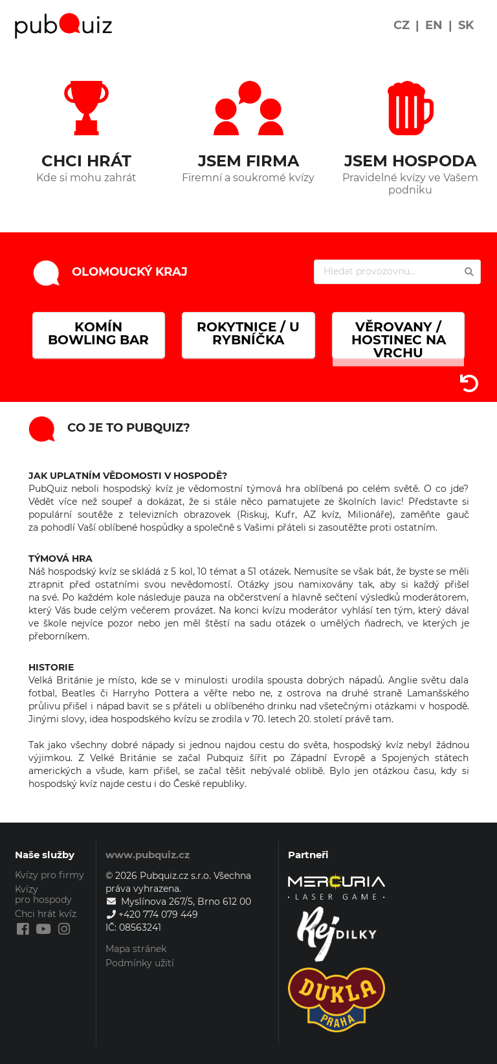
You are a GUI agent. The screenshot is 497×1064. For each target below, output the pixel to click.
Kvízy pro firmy (49, 875)
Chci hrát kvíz (45, 914)
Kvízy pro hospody (43, 894)
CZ (401, 25)
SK (466, 25)
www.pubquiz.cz (147, 854)
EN (434, 25)
